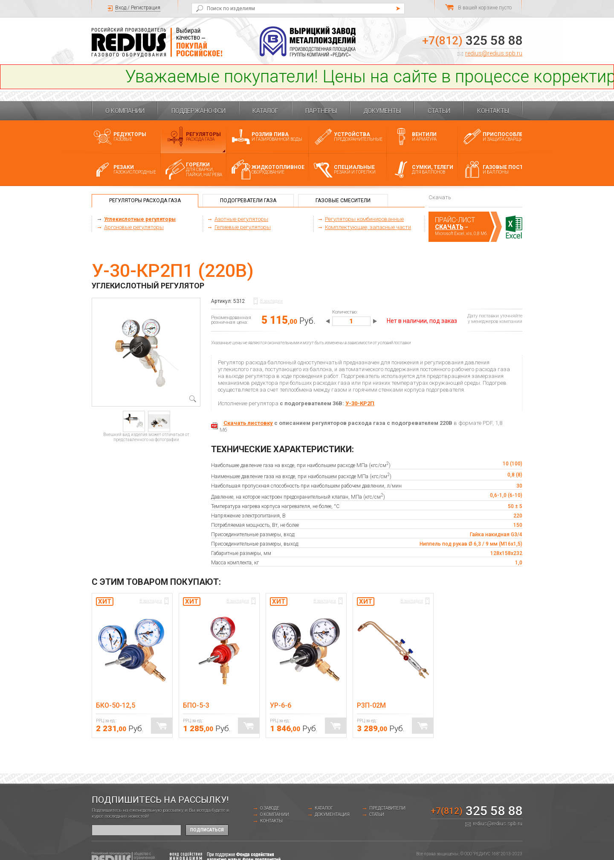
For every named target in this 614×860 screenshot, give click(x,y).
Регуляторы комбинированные (364, 219)
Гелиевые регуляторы (242, 227)
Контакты (493, 111)
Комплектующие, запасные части (368, 227)
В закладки (271, 301)
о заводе (269, 808)
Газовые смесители (343, 200)
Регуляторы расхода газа (145, 200)
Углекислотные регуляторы (140, 219)
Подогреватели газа (248, 200)
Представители (387, 808)
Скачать (449, 227)
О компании (125, 111)
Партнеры (321, 111)
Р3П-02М (371, 705)
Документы (382, 111)
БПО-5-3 (196, 705)
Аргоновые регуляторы (134, 227)
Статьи (439, 111)
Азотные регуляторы (241, 219)
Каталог (265, 111)
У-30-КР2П (359, 403)
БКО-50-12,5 (115, 705)
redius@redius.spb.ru (493, 53)
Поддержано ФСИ (198, 111)
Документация (332, 814)
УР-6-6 (280, 705)
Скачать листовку (248, 423)
